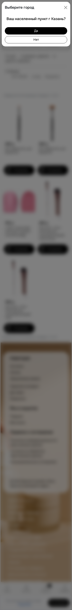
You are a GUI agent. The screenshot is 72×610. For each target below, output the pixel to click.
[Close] (66, 7)
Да (36, 31)
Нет (36, 40)
